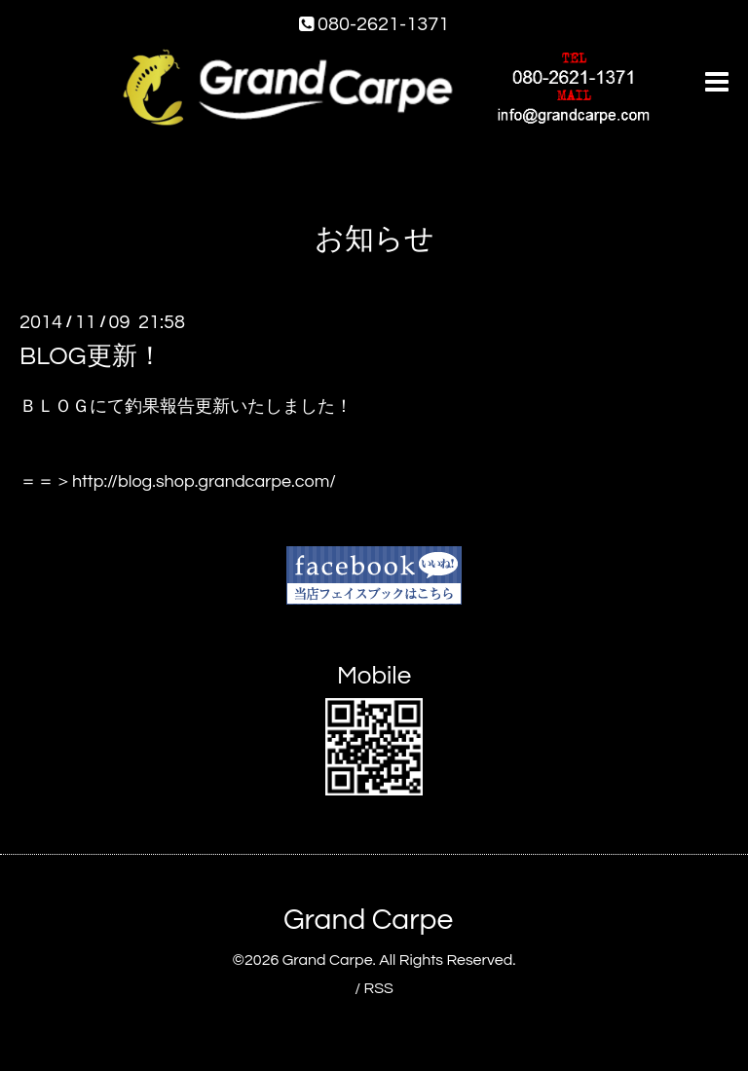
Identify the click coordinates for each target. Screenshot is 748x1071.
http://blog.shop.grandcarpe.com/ (204, 481)
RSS (378, 988)
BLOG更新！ (91, 356)
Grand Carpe (368, 920)
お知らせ (374, 239)
